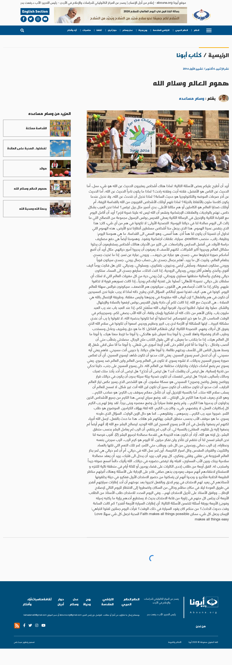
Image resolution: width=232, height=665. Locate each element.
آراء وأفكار (72, 30)
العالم (196, 30)
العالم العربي (181, 30)
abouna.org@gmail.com (71, 615)
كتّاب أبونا (189, 55)
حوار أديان (112, 30)
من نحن (201, 626)
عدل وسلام (127, 30)
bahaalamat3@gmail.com (35, 615)
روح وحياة (142, 30)
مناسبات (87, 30)
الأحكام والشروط (174, 641)
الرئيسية (218, 55)
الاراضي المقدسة (161, 30)
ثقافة (99, 30)
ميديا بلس (18, 642)
